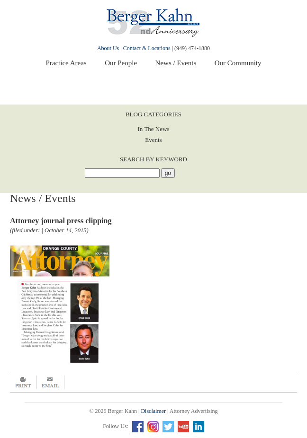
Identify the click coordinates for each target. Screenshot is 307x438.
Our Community (238, 63)
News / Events (176, 63)
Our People (121, 63)
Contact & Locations (147, 48)
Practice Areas (65, 63)
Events (153, 139)
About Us (108, 48)
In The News (154, 128)
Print (23, 382)
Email (50, 382)
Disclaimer (153, 411)
